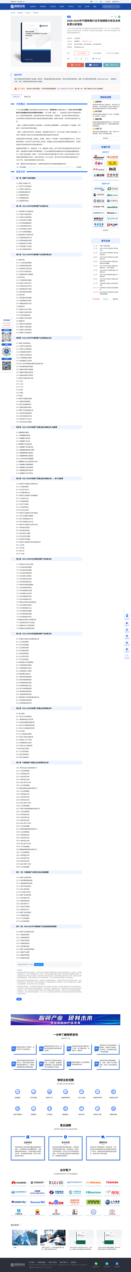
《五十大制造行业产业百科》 (65, 88)
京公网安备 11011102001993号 (78, 1265)
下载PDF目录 (112, 65)
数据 (95, 6)
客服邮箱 (69, 47)
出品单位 (69, 41)
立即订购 (75, 65)
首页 (14, 12)
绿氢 (69, 16)
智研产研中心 (64, 1262)
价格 (68, 53)
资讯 (80, 6)
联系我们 (73, 1262)
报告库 (63, 6)
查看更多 (105, 138)
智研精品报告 (41, 1262)
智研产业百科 (53, 1262)
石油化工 (28, 12)
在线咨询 (93, 65)
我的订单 (115, 1)
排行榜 (88, 6)
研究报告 (43, 6)
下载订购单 (97, 59)
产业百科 (53, 6)
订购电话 (69, 44)
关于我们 (107, 1)
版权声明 (18, 75)
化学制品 (35, 12)
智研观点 (33, 6)
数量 (68, 58)
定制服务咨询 (39, 964)
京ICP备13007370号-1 (63, 1265)
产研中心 (71, 6)
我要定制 (115, 299)
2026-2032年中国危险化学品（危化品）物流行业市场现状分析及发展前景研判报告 (81, 1249)
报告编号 (69, 38)
